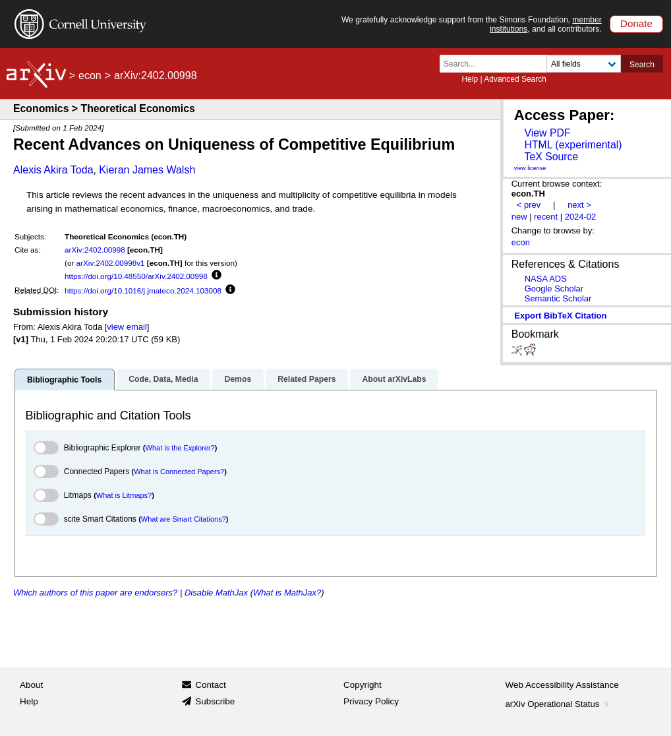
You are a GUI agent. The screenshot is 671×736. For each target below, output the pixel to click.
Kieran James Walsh (147, 169)
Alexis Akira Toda (53, 169)
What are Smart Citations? (183, 519)
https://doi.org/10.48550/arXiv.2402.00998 (136, 276)
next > (579, 205)
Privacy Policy (371, 701)
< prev (528, 205)
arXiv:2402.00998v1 (110, 263)
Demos (237, 379)
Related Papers (306, 379)
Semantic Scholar (558, 298)
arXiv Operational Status (559, 704)
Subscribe (215, 701)
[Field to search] (583, 64)
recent (546, 217)
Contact (210, 685)
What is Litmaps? (124, 495)
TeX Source (551, 156)
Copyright (362, 685)
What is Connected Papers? (179, 471)
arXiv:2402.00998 (95, 249)
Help (469, 79)
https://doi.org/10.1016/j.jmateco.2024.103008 (143, 290)
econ (90, 75)
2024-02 (581, 217)
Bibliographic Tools (64, 379)
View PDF (547, 132)
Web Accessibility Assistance (562, 685)
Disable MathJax (216, 593)
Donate (636, 23)
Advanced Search (515, 79)
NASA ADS (546, 279)
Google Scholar (554, 288)
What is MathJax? (287, 593)
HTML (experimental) (573, 144)
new (519, 217)
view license (530, 168)
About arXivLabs (394, 379)
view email (126, 327)
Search (642, 64)
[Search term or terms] (497, 64)
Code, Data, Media (163, 379)
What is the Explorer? (180, 448)
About (31, 685)
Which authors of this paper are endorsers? (95, 593)
